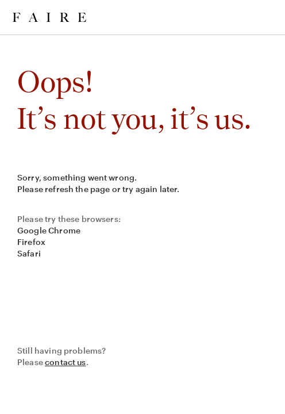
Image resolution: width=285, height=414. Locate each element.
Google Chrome (48, 230)
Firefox (31, 242)
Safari (29, 253)
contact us (65, 362)
